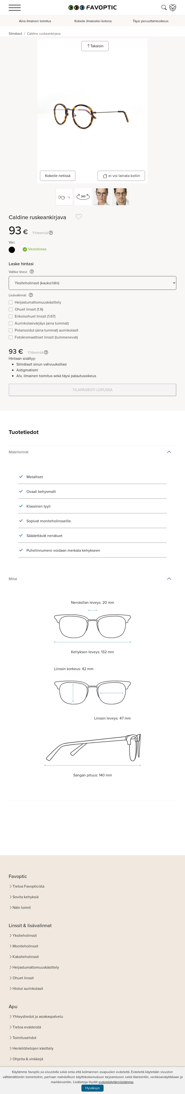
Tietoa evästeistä (27, 1027)
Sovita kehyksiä (26, 897)
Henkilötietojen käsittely (33, 1048)
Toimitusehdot (24, 1037)
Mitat (13, 579)
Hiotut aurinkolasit (28, 988)
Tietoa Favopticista (28, 886)
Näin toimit (22, 907)
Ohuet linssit (23, 978)
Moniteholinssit (25, 946)
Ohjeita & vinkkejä (28, 1059)
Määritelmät (18, 452)
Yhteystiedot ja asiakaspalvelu (38, 1016)
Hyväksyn (92, 1088)
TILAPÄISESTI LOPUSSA (93, 390)
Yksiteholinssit (25, 935)
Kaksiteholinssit (26, 956)
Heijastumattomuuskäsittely (36, 967)
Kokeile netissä (57, 175)
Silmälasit (15, 33)
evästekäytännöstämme (116, 1082)
